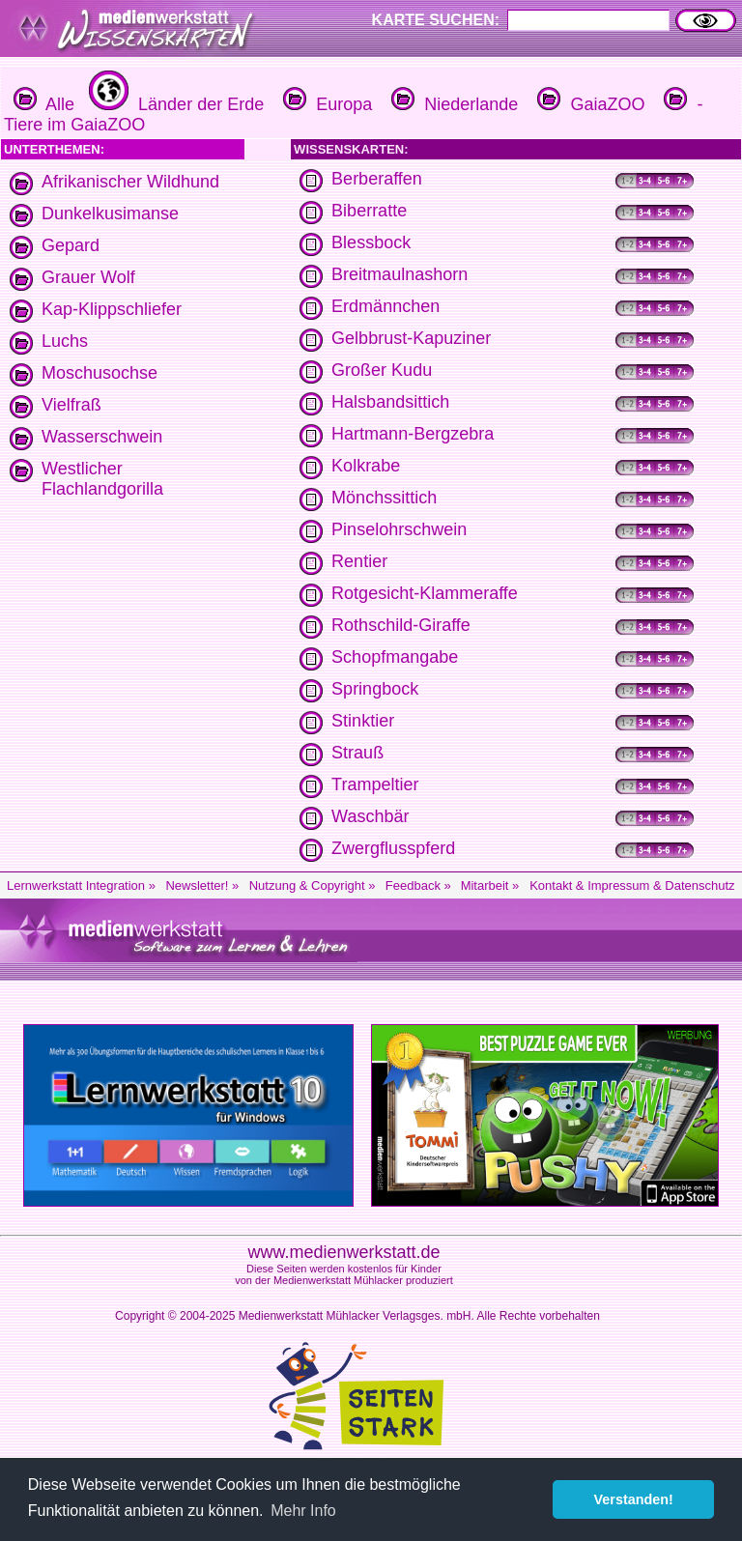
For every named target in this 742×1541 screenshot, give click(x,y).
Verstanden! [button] (633, 1499)
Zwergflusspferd (393, 848)
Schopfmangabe (394, 657)
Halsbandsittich (390, 402)
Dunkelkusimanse (110, 213)
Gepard (71, 245)
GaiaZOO (588, 104)
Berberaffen (376, 178)
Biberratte (369, 210)
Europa (325, 104)
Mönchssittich (384, 497)
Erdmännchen (385, 306)
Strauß (357, 752)
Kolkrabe (365, 465)
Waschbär (370, 816)
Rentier (359, 561)
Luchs (65, 341)
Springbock (374, 689)
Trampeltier (374, 784)
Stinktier (362, 720)
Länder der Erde (174, 104)
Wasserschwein (102, 436)
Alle (44, 104)
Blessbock (371, 242)
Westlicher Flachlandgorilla (102, 479)
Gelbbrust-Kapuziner (411, 338)
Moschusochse (99, 373)
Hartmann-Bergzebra (412, 433)
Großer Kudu (381, 370)
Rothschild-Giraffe (401, 625)
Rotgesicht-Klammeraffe (424, 593)
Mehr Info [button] (303, 1510)
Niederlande (452, 104)
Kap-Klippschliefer (112, 309)
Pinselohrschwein (399, 529)
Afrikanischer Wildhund (130, 181)
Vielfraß (71, 404)
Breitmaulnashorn (399, 274)
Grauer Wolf (88, 277)
